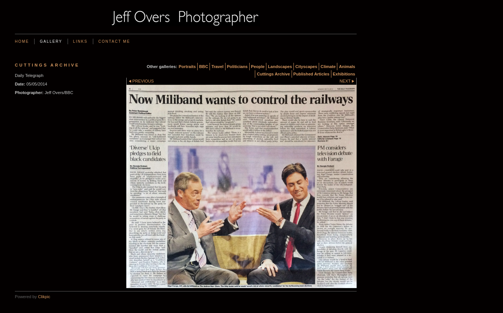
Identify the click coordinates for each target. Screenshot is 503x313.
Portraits (187, 66)
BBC (203, 66)
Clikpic (44, 296)
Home (22, 41)
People (258, 66)
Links (80, 41)
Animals (347, 66)
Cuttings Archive (273, 74)
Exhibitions (344, 74)
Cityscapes (306, 66)
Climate (328, 66)
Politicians (237, 66)
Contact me (114, 41)
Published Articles (311, 74)
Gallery (51, 41)
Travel (217, 66)
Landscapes (280, 66)
